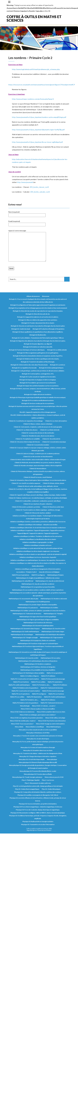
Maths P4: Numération (34, 697)
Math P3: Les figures (38, 575)
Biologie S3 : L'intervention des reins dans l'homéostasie (29, 365)
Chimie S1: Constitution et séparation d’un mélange (26, 421)
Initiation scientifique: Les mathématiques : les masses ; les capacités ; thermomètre (37, 560)
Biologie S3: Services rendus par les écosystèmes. (37, 403)
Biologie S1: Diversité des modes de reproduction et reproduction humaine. (38, 311)
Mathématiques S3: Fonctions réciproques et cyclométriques (38, 643)
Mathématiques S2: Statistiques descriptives (50, 634)
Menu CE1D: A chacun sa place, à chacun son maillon (38, 709)
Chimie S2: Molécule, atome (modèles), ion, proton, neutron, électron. (38, 462)
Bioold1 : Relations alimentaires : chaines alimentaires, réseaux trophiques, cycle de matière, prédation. (38, 416)
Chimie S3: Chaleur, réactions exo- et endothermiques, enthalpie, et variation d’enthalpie (38, 498)
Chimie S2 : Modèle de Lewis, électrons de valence (37, 436)
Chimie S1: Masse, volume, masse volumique (37, 424)
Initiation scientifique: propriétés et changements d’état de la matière (38, 569)
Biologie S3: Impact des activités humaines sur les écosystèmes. (38, 386)
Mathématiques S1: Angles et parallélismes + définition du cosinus (38, 578)
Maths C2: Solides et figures (29, 676)
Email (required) (27, 222)
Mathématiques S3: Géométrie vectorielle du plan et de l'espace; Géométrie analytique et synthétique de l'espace (38, 653)
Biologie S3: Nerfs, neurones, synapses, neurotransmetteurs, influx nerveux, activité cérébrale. (38, 390)
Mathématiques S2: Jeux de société (53, 628)
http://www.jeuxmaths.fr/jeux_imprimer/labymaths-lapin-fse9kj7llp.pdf (38, 130)
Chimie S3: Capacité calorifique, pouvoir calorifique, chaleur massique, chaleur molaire (38, 495)
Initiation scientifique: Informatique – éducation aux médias (37, 524)
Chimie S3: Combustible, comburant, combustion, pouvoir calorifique (38, 501)
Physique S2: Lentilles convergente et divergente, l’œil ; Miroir (38, 795)
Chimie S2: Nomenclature (37, 468)
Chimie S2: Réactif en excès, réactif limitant (38, 477)
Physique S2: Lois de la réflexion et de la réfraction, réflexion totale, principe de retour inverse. (38, 799)
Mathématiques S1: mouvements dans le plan (23, 599)
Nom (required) (27, 213)
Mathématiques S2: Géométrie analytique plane (37, 625)
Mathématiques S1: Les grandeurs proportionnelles (38, 587)
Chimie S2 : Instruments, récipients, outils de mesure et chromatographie (38, 427)
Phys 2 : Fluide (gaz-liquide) (30, 780)
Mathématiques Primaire (55, 575)
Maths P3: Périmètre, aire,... (41, 685)
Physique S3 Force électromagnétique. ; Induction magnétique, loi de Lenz (37, 807)
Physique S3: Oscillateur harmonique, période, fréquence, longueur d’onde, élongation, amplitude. (38, 817)
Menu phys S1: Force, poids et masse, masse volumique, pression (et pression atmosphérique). (37, 743)
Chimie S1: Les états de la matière (56, 421)
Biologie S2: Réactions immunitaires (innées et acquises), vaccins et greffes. (38, 356)
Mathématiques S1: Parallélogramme (38, 602)
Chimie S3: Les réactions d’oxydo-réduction (37, 504)
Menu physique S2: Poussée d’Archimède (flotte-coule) (38, 771)
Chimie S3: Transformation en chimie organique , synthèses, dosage (37, 510)
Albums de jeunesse (33, 296)
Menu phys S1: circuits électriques (38, 739)
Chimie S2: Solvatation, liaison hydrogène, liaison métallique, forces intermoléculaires (38, 480)
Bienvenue (45, 296)
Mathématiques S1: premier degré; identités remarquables (38, 605)
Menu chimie (19, 727)
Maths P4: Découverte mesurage (53, 691)
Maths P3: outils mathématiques (19, 685)
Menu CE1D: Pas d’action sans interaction (52, 721)
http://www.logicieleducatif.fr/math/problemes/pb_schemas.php (36, 69)
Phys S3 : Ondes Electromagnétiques (27, 789)
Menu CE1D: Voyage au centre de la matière (50, 724)
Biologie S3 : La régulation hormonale (24, 368)
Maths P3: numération (55, 682)
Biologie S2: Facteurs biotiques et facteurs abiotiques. (27, 350)
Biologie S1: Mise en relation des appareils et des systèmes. (37, 320)
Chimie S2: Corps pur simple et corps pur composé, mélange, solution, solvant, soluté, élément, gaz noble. (38, 449)
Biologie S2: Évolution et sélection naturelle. (38, 347)
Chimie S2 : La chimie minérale (49, 430)
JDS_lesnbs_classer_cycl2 (39, 187)
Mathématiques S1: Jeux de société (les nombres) (38, 584)
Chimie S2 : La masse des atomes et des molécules (37, 433)
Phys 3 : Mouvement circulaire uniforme (38, 783)
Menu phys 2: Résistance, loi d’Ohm (37, 733)
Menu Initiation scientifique (35, 727)
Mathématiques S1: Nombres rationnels (54, 599)
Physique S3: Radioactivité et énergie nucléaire (37, 821)
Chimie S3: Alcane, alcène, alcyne (53, 483)
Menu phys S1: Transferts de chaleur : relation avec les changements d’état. (37, 753)
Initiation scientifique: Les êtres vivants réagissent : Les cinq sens (38, 551)
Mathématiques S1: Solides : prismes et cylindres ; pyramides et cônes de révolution (37, 610)
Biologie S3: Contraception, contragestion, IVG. (38, 374)
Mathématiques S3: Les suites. (51, 658)
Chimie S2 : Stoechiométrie (51, 439)
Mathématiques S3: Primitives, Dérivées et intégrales (37, 667)
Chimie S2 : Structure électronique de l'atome (25, 442)
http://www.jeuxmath (25, 182)
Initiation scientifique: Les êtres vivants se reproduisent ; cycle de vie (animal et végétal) (37, 554)
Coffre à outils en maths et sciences (34, 18)
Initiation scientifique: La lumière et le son (38, 545)
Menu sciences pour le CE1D (54, 777)
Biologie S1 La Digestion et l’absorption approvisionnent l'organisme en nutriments (37, 305)
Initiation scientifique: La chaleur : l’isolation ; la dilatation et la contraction (38, 536)
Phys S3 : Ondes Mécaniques (51, 789)
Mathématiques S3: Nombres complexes (37, 664)
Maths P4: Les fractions (56, 694)
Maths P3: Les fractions (21, 682)
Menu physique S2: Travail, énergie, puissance (27, 777)
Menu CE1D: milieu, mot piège (55, 718)
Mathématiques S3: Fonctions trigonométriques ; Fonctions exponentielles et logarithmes (38, 647)
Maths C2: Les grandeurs (55, 673)
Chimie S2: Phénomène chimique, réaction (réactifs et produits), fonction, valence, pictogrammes (38, 472)
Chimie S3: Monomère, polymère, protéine (26, 507)
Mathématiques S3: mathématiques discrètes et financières (37, 661)
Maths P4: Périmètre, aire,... (29, 700)
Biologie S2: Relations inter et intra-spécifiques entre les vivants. (38, 359)
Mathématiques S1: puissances (28, 608)
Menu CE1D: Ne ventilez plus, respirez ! (23, 721)
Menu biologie (25, 706)
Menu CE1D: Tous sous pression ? (22, 724)
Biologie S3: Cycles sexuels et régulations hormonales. (38, 377)
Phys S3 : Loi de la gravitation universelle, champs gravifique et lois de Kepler (38, 786)
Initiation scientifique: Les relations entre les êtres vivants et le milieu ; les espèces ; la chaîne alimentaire (38, 564)
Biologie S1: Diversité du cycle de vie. (38, 314)
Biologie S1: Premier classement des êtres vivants (37, 323)
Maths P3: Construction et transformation (25, 679)
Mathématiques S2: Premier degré (53, 631)
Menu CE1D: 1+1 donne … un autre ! (44, 706)
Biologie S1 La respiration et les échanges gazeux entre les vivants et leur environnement (38, 308)
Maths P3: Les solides (38, 682)
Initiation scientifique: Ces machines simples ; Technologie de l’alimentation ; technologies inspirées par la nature (38, 517)
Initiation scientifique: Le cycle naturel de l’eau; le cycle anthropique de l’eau (37, 548)
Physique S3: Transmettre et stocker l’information (37, 824)
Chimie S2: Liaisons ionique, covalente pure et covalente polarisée (38, 453)
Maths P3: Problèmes (60, 685)
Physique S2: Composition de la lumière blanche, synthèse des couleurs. (37, 792)
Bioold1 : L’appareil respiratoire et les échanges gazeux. (38, 412)
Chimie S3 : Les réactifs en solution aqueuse (26, 483)
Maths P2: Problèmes (48, 676)
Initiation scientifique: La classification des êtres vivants (38, 539)
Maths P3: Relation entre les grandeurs (25, 688)
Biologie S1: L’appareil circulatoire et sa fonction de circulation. (37, 317)
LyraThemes (47, 830)
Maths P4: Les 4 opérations (21, 694)
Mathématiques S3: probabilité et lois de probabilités (37, 670)
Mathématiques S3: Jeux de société (26, 658)
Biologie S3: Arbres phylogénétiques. (51, 368)
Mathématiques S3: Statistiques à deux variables (28, 673)
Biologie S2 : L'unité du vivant (20, 329)
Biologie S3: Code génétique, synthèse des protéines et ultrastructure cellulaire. (37, 371)
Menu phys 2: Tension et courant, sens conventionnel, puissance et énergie (38, 736)
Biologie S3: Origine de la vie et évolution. (37, 394)
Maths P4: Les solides (17, 697)
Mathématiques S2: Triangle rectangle (25, 637)
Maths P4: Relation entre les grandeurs (25, 703)
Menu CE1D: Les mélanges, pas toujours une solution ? (38, 715)
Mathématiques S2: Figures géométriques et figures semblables (38, 619)
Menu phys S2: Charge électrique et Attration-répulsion (37, 756)
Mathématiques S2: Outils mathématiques (25, 631)
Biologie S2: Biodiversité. (38, 335)
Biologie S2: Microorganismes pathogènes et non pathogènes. (38, 353)
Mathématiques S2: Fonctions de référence (38, 622)
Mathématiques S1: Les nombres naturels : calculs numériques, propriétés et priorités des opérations (38, 594)
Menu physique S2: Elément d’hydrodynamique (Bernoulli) (38, 762)
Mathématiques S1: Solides (49, 608)
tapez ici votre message (27, 246)
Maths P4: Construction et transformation (26, 691)
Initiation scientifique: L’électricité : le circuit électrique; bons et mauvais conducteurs (38, 527)
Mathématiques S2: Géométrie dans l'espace (25, 628)
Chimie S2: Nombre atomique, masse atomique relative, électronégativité (38, 465)
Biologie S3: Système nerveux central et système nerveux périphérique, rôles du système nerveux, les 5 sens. (38, 407)
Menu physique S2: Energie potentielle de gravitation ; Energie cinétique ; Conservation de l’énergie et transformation (38, 766)
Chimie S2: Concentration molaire (38, 445)
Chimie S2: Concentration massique (54, 442)
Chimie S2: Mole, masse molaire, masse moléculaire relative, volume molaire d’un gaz (38, 459)
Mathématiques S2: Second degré (22, 634)
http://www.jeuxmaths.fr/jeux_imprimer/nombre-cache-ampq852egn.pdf (39, 117)
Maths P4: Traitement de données (52, 703)
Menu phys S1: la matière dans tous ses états (37, 750)
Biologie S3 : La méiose (57, 365)
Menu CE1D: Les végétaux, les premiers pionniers (26, 718)
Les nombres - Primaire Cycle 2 (26, 572)
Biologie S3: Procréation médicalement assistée (38, 400)
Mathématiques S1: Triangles (53, 613)
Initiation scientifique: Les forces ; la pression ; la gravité (38, 557)
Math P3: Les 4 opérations (20, 575)
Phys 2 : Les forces (48, 780)
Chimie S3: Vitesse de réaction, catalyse (38, 513)
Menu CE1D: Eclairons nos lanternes (22, 712)
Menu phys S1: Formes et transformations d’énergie (38, 747)
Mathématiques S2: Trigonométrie (51, 637)
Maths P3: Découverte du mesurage (53, 679)
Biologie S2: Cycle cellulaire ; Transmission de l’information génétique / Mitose (38, 338)
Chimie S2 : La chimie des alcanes (27, 430)
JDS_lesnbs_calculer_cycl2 (40, 192)
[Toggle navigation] (9, 2)
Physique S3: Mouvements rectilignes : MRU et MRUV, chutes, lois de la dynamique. (38, 813)
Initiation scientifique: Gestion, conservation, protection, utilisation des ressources (38, 521)
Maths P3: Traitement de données (52, 688)
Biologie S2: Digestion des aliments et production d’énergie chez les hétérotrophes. (38, 341)
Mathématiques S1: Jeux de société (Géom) (50, 581)
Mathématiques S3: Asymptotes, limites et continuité (37, 640)
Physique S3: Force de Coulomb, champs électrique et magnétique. (38, 810)
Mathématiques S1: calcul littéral (22, 581)
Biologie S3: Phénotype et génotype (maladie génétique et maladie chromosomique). (38, 397)
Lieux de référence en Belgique (49, 572)
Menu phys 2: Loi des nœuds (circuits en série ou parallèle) (38, 730)
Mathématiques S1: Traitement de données (27, 613)
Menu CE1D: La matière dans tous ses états (51, 712)
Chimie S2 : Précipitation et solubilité (27, 439)
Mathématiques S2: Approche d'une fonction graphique (37, 616)
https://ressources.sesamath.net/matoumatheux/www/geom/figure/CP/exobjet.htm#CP (41, 85)
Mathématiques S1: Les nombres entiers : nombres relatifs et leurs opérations (37, 590)
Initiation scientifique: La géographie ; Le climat (37, 542)
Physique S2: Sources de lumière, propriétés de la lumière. (38, 804)
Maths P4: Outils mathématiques (55, 697)
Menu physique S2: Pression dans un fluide (38, 774)
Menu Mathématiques (53, 727)
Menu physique (52, 759)
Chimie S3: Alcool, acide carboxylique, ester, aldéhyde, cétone (38, 486)
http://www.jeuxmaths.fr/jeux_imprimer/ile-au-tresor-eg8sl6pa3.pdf (37, 142)
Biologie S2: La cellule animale (57, 350)
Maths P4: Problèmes (48, 700)
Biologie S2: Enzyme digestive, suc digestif (38, 344)
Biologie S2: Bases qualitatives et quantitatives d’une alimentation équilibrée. (37, 332)
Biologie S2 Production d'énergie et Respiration (48, 329)
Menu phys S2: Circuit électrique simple (32, 759)
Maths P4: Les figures (39, 694)
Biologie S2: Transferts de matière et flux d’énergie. (38, 362)
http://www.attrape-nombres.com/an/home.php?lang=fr (33, 99)
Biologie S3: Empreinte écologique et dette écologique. (37, 380)
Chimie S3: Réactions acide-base (53, 507)
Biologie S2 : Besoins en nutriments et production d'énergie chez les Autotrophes (38, 326)
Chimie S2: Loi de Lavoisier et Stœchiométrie (38, 456)
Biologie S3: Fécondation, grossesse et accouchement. (38, 383)
